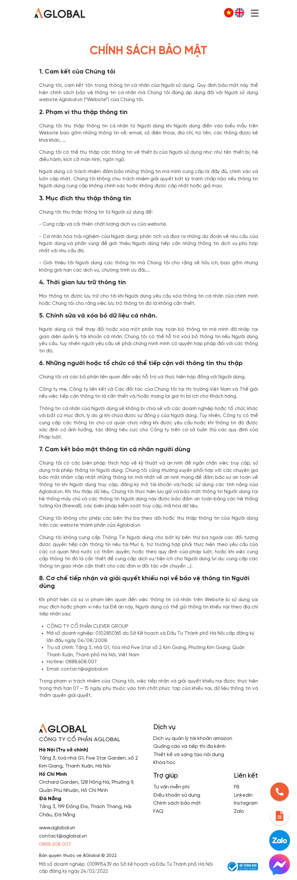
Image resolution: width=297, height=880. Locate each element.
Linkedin (243, 795)
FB (237, 787)
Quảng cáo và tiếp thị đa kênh (189, 746)
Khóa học (164, 762)
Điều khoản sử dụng (176, 795)
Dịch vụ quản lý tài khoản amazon (192, 738)
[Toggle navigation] (255, 12)
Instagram (246, 803)
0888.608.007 (55, 844)
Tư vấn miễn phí (171, 787)
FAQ (158, 811)
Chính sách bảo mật (177, 803)
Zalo (239, 811)
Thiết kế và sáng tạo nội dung (188, 754)
